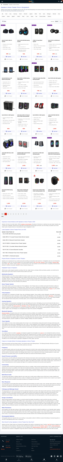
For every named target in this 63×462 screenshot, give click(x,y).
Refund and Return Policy (21, 446)
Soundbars (18, 332)
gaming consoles (16, 305)
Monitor (51, 288)
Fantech (3, 16)
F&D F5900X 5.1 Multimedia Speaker (11, 255)
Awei (36, 16)
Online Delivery (34, 441)
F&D (40, 13)
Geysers (42, 427)
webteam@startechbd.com (55, 449)
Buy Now (8, 56)
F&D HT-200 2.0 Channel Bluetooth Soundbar (13, 249)
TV (54, 288)
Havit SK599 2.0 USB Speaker (39, 115)
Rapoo (32, 16)
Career (17, 448)
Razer (23, 16)
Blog (32, 448)
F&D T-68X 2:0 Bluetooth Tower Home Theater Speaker (15, 252)
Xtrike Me (25, 13)
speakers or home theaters (26, 224)
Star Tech (49, 424)
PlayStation (24, 305)
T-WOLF (18, 16)
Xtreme (8, 16)
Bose (6, 13)
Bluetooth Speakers (5, 313)
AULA (28, 16)
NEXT (3, 216)
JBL (2, 13)
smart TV (42, 332)
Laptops (46, 425)
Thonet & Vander (42, 16)
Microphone (51, 295)
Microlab (54, 13)
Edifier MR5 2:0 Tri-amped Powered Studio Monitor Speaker (16, 237)
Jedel (44, 13)
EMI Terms (34, 439)
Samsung (15, 13)
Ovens (45, 427)
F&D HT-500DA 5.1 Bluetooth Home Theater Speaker (14, 243)
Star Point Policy (35, 446)
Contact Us (18, 450)
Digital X (13, 16)
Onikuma (49, 16)
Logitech (30, 13)
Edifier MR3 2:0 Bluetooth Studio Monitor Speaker (14, 240)
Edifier (36, 13)
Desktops (42, 425)
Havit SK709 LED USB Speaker (54, 78)
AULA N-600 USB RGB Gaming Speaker (12, 233)
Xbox (29, 305)
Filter (4, 21)
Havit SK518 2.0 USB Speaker (8, 115)
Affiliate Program (19, 439)
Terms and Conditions (36, 443)
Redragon (49, 13)
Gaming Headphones (56, 425)
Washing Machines (36, 427)
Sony (10, 13)
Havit (59, 13)
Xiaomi (20, 13)
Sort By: (52, 21)
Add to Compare (8, 59)
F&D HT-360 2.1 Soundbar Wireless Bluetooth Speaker (15, 246)
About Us (18, 441)
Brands (33, 450)
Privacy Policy (19, 443)
